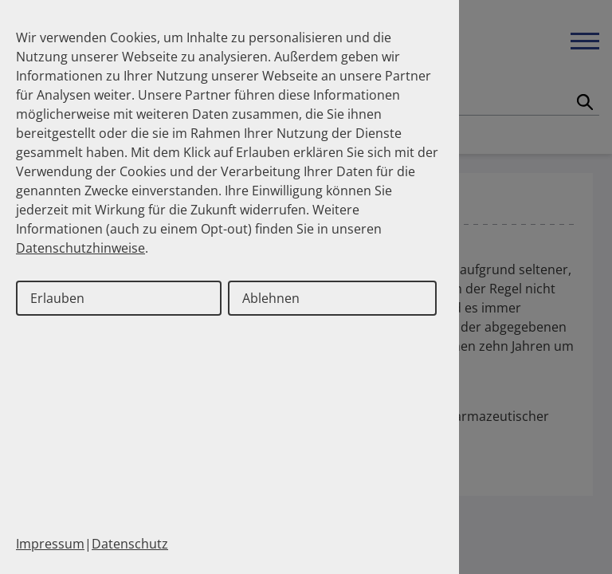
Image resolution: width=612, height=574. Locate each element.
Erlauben (57, 298)
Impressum (50, 543)
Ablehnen (271, 298)
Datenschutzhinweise (80, 248)
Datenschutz (130, 543)
